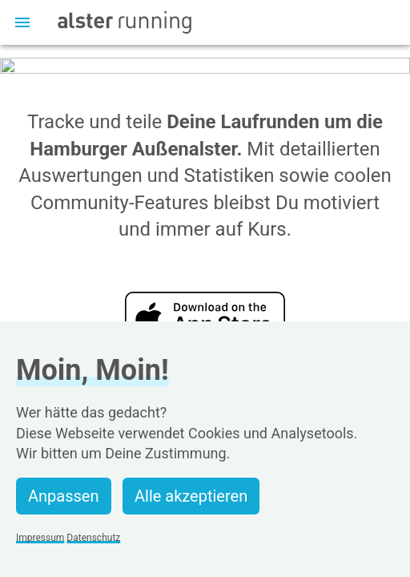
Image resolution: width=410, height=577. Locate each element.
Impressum (40, 537)
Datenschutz (93, 537)
